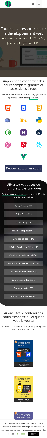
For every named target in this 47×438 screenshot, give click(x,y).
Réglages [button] (21, 433)
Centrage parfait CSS (23, 288)
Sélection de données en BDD (23, 271)
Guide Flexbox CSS (23, 206)
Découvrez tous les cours (23, 168)
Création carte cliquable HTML (23, 255)
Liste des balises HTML (23, 238)
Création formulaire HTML (23, 296)
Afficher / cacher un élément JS (23, 247)
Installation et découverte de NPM (24, 263)
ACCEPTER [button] (33, 434)
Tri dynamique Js (23, 222)
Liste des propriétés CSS (23, 230)
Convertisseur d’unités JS (23, 280)
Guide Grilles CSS (24, 214)
